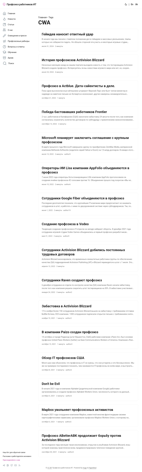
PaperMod (92, 468)
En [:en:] (132, 4)
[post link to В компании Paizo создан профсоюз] (88, 338)
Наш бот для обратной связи (14, 452)
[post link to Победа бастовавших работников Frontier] (88, 117)
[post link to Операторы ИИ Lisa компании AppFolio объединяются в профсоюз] (88, 176)
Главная (42, 17)
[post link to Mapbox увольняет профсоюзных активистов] (88, 415)
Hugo (85, 468)
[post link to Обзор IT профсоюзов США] (88, 363)
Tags (51, 17)
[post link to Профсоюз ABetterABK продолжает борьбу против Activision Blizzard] (88, 443)
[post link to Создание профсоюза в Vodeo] (88, 230)
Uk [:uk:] (136, 4)
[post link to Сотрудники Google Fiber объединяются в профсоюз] (88, 204)
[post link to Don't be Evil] (88, 389)
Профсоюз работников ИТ (19, 4)
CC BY (49, 468)
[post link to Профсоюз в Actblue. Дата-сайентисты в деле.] (88, 92)
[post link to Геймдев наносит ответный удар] (88, 40)
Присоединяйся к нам (11, 460)
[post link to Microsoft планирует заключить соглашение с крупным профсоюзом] (88, 145)
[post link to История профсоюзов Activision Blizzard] (88, 66)
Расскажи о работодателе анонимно (17, 456)
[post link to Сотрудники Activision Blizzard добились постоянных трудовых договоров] (88, 258)
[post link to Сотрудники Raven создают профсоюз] (88, 286)
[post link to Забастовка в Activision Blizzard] (88, 312)
